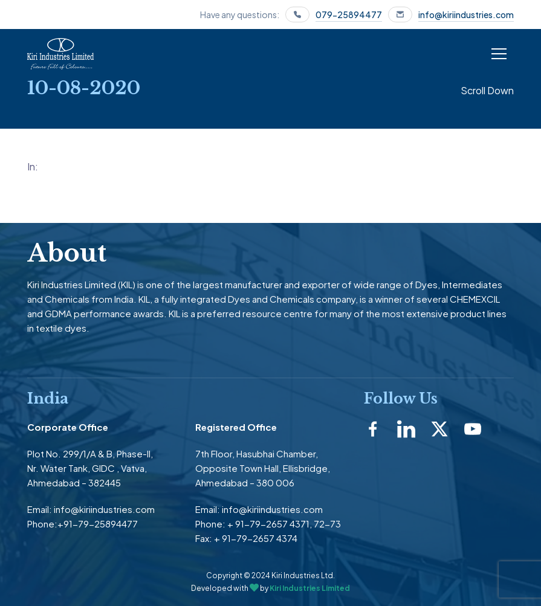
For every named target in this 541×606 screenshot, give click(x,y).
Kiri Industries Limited (310, 588)
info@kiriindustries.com (466, 14)
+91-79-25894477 (97, 523)
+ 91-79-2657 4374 (255, 538)
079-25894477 (349, 14)
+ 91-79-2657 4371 (268, 523)
